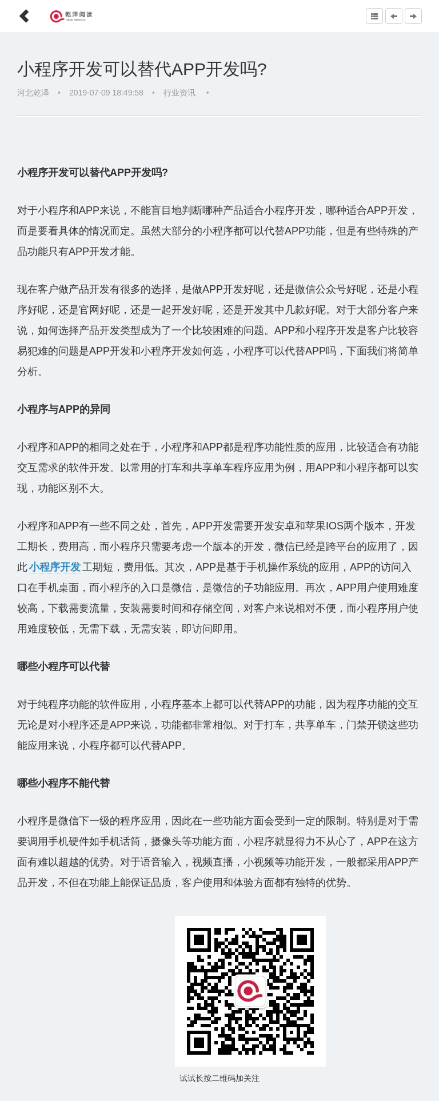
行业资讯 (180, 92)
